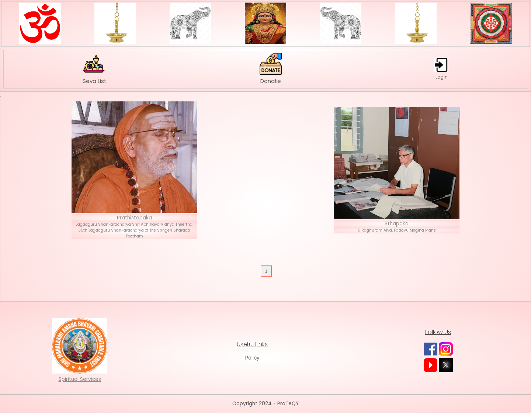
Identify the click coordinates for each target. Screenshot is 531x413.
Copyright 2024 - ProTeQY (265, 403)
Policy (252, 357)
